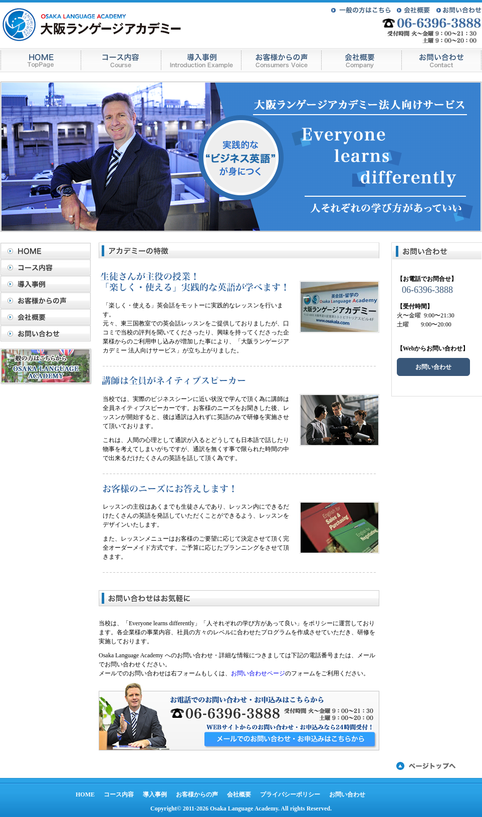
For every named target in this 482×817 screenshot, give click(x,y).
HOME (48, 251)
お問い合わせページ (258, 673)
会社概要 (48, 317)
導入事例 (48, 284)
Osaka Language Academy (244, 808)
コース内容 (48, 267)
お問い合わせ (48, 333)
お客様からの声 (48, 300)
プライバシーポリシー (290, 794)
